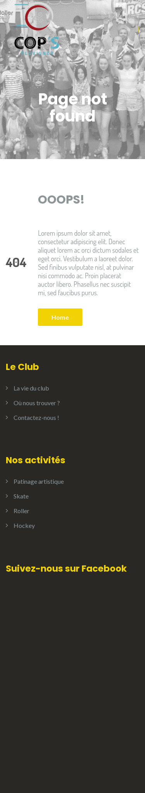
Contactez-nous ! (36, 417)
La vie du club (31, 388)
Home (60, 317)
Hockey (24, 525)
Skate (21, 496)
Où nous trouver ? (37, 402)
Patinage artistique (39, 481)
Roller (21, 510)
